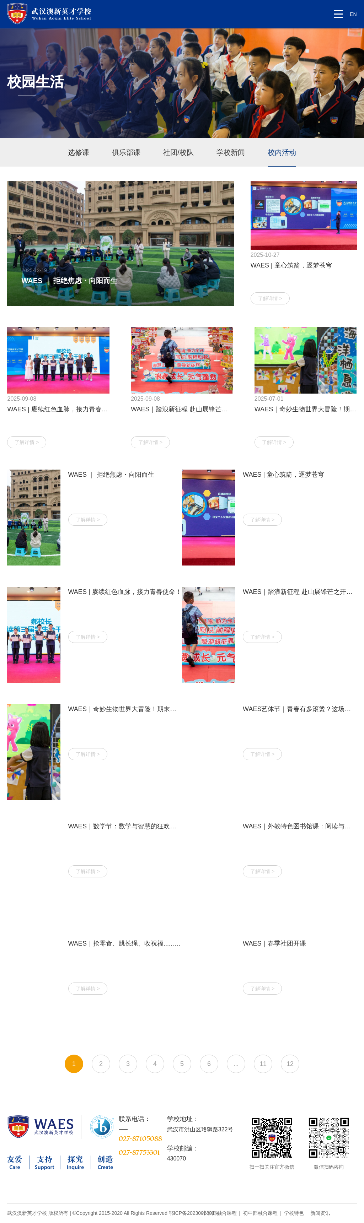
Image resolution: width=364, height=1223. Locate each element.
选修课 (78, 152)
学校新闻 (230, 152)
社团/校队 (178, 152)
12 (290, 1063)
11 (263, 1063)
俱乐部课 (126, 152)
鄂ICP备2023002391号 (194, 1213)
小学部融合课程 (219, 1213)
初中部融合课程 (260, 1213)
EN (353, 14)
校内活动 (282, 152)
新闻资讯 (320, 1213)
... (236, 1063)
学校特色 (294, 1213)
